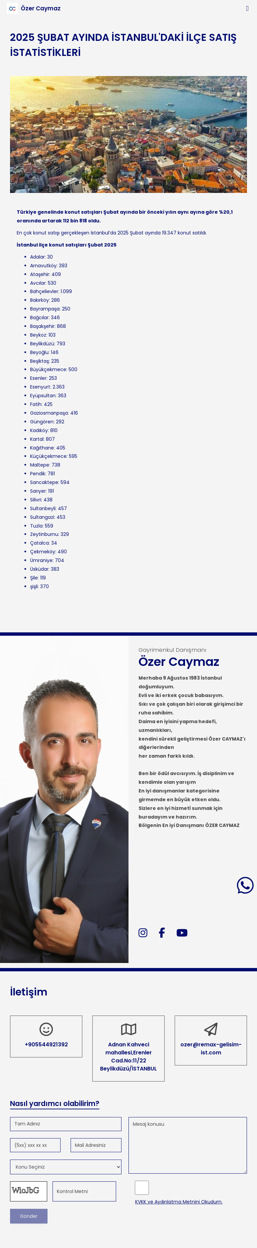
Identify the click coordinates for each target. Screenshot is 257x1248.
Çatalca (39, 543)
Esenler (38, 378)
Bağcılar (39, 317)
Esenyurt (40, 387)
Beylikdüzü (42, 343)
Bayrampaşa (45, 308)
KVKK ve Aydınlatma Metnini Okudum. (179, 1201)
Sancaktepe (44, 482)
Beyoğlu (39, 352)
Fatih (35, 404)
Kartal (37, 439)
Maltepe (39, 465)
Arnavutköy (43, 265)
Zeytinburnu (44, 534)
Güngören (42, 421)
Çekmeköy (42, 551)
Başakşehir (42, 326)
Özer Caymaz (41, 8)
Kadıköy (39, 430)
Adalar (37, 257)
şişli (34, 586)
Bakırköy (39, 300)
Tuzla (36, 526)
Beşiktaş (39, 361)
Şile (34, 577)
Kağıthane (42, 447)
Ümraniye (41, 560)
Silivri (35, 499)
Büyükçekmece (48, 369)
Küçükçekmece (48, 456)
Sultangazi (42, 517)
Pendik (37, 473)
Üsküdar (39, 569)
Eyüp (35, 395)
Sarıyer (38, 491)
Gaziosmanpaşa (49, 413)
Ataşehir (39, 274)
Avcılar (38, 283)
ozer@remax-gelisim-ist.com (211, 1048)
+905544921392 (46, 1044)
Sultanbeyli (43, 508)
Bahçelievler (44, 291)
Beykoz (38, 335)
